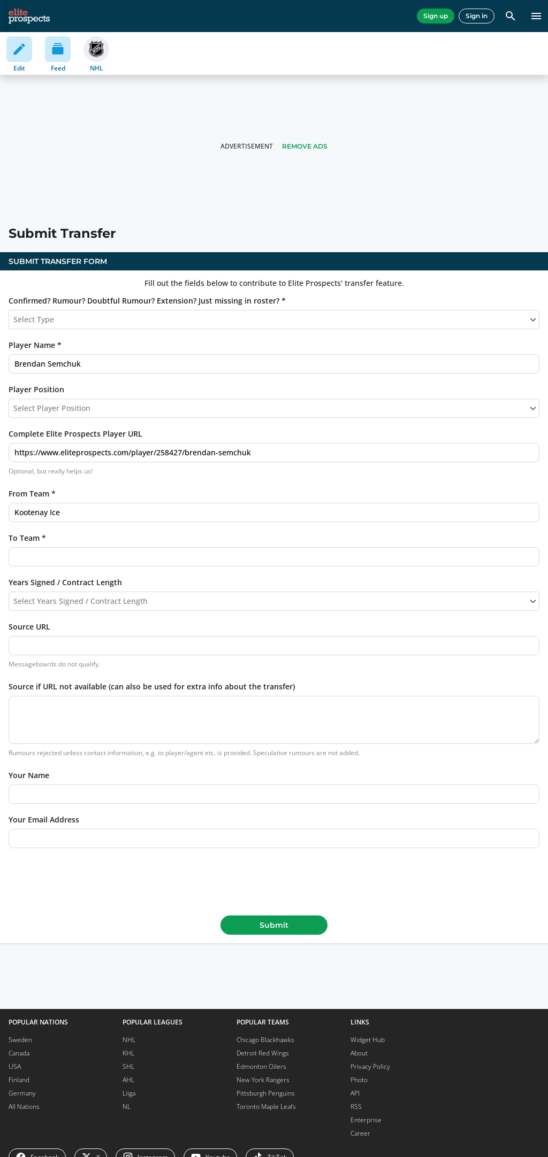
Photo (359, 1079)
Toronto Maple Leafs (266, 1106)
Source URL (29, 627)
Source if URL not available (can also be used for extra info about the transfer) (152, 686)
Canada (19, 1053)
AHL (128, 1079)
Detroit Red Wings (263, 1053)
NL (127, 1106)
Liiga (129, 1093)
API (355, 1093)
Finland (19, 1079)
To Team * (27, 538)
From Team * (32, 493)
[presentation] (274, 879)
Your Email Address (44, 819)
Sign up (435, 16)
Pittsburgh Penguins (266, 1093)
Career (360, 1133)
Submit (274, 925)
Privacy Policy (370, 1066)
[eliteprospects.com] (29, 16)
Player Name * (35, 345)
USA (15, 1066)
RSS (356, 1106)
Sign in (477, 16)
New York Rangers (263, 1079)
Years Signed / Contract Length (65, 582)
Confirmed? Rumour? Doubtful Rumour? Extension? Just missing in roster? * (147, 301)
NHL (129, 1039)
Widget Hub (368, 1039)
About (359, 1053)
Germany (22, 1093)
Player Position (36, 389)
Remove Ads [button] (305, 146)
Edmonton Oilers (261, 1066)
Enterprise (366, 1119)
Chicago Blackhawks (265, 1039)
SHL (128, 1066)
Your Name (29, 775)
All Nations (24, 1106)
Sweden (20, 1039)
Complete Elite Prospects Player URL (75, 434)
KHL (128, 1053)
